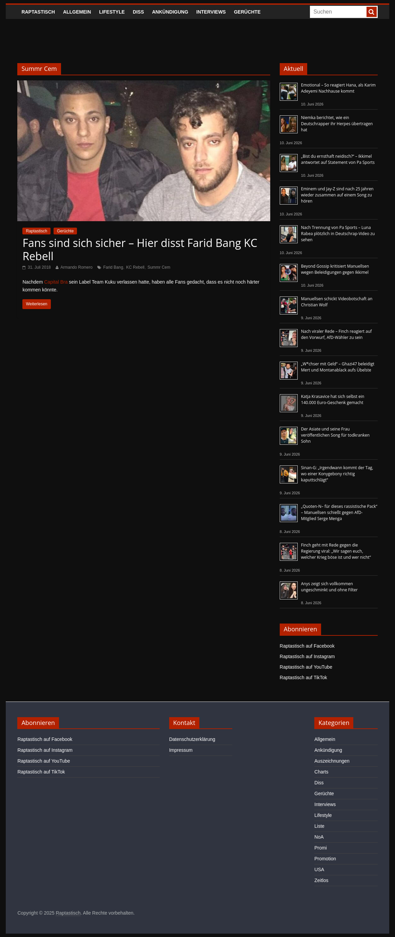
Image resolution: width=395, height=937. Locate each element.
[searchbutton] (372, 12)
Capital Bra (55, 282)
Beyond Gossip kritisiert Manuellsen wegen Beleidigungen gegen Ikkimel (335, 269)
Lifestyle (111, 12)
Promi (320, 847)
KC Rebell (135, 267)
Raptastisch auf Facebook (307, 646)
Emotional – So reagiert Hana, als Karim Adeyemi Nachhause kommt (338, 88)
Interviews (211, 12)
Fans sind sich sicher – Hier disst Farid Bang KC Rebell (139, 249)
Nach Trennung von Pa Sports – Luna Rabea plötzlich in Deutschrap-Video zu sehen (338, 234)
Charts (321, 772)
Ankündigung (170, 12)
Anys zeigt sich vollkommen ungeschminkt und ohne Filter (329, 587)
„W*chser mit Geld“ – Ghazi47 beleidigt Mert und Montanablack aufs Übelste (337, 367)
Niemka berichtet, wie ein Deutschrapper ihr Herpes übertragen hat (337, 124)
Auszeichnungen (332, 761)
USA (319, 869)
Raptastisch (38, 12)
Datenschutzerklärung (192, 739)
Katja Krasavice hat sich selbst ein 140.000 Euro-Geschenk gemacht (332, 399)
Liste (319, 826)
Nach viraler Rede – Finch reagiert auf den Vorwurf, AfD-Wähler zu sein (336, 334)
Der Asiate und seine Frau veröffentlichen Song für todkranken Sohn (335, 435)
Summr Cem (158, 267)
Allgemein (77, 12)
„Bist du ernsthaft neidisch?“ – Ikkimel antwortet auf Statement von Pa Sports (338, 159)
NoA (318, 837)
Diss (138, 12)
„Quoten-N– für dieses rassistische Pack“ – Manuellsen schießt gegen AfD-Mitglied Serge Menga (339, 512)
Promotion (325, 858)
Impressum (181, 750)
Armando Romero (76, 267)
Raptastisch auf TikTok (303, 677)
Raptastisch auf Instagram (307, 656)
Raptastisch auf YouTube (306, 667)
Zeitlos (321, 880)
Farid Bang (113, 267)
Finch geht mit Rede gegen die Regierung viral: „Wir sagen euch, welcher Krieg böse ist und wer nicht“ (336, 551)
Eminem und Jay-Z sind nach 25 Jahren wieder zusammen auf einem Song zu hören (337, 195)
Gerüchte (247, 12)
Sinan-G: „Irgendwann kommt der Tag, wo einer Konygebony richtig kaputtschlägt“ (337, 474)
